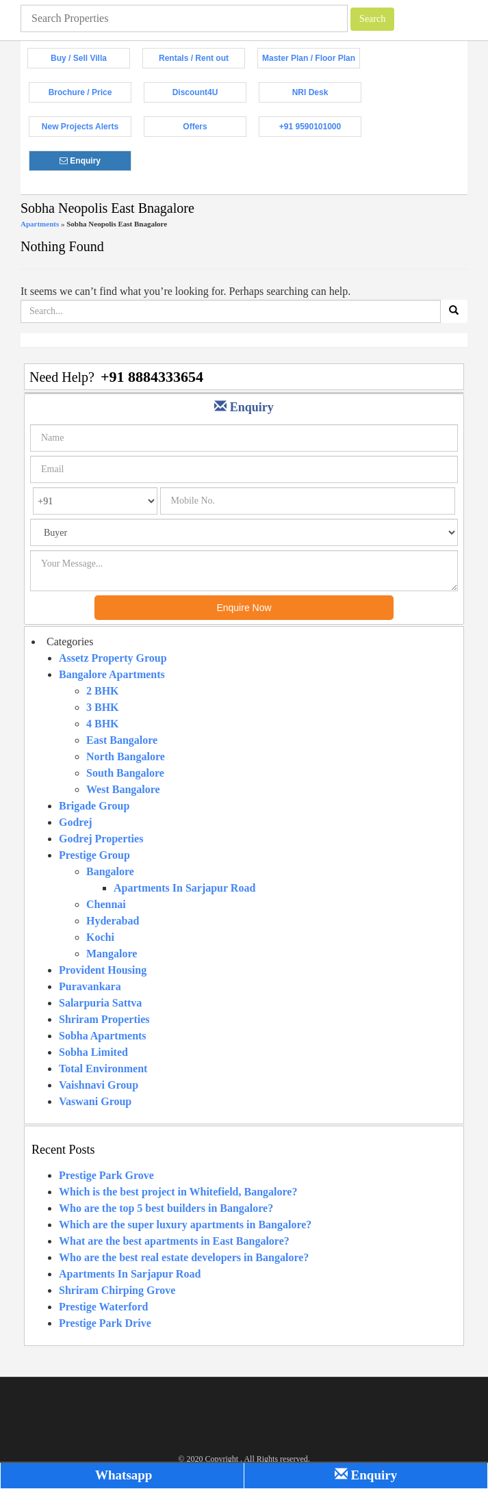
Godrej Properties (101, 838)
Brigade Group (94, 806)
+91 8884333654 (152, 376)
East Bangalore (121, 740)
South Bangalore (125, 773)
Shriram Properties (104, 1019)
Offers (214, 129)
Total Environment (103, 1068)
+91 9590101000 (320, 129)
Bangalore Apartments (112, 674)
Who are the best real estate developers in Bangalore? (184, 1257)
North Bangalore (125, 756)
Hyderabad (112, 921)
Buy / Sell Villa (90, 60)
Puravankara (90, 986)
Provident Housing (102, 970)
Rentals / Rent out (202, 60)
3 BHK (102, 707)
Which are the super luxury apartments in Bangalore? (185, 1224)
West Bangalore (123, 789)
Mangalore (111, 953)
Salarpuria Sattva (100, 1003)
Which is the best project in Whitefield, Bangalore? (178, 1191)
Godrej (75, 822)
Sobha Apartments (102, 1035)
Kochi (100, 937)
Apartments (40, 224)
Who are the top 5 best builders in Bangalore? (166, 1208)
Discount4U (209, 95)
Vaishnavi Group (98, 1085)
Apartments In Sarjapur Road (184, 888)
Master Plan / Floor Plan (311, 60)
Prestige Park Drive (105, 1323)
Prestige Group (94, 855)
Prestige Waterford (103, 1306)
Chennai (106, 904)
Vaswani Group (95, 1101)
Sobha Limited (93, 1052)
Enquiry (95, 163)
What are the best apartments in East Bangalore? (174, 1241)
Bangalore (110, 871)
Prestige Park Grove (106, 1175)
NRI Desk (326, 95)
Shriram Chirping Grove (117, 1290)
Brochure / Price (90, 95)
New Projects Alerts (86, 129)
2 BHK (102, 691)
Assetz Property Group (113, 658)
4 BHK (102, 723)
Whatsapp (122, 1475)
